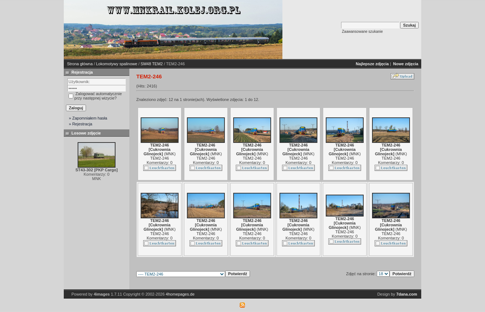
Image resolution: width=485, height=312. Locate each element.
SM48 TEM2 (152, 64)
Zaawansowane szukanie (362, 32)
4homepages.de (180, 294)
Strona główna (80, 64)
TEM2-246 (159, 158)
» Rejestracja (80, 124)
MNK (169, 154)
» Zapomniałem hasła (88, 118)
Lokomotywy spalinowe (116, 64)
